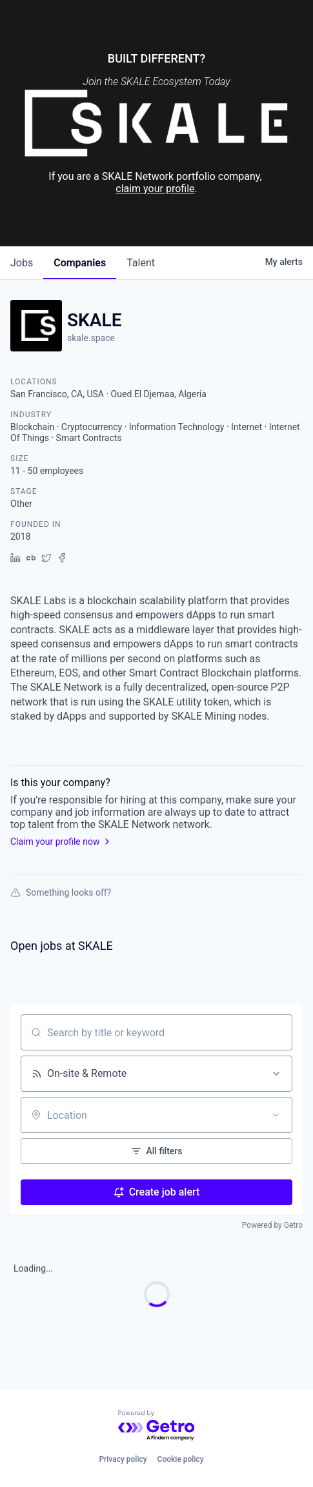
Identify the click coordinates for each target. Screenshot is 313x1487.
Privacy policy (122, 1459)
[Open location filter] (275, 1115)
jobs (21, 263)
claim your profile (155, 188)
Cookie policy (180, 1459)
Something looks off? (60, 892)
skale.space (91, 338)
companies (80, 263)
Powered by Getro (272, 1225)
